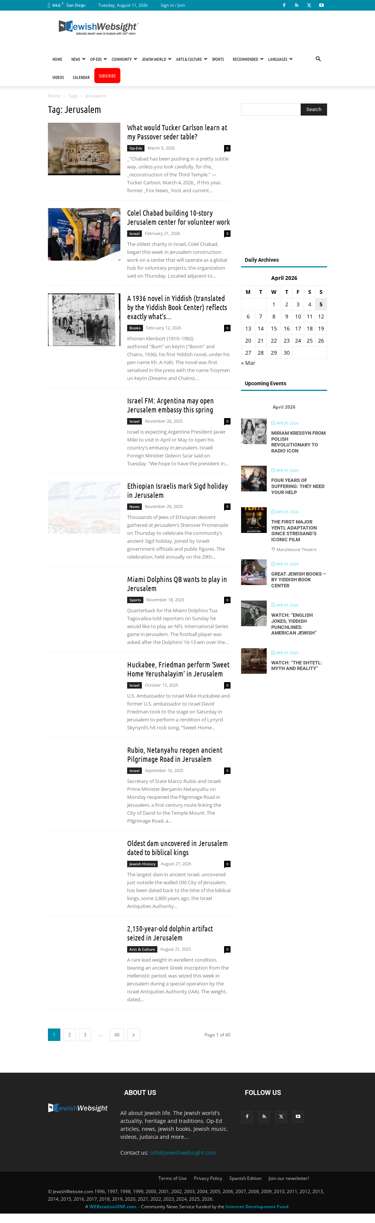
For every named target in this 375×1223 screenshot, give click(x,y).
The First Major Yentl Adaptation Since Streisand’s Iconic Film (294, 530)
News (78, 59)
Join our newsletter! (289, 1178)
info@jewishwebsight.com (183, 1152)
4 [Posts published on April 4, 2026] (309, 304)
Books (135, 327)
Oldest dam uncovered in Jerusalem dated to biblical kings (177, 847)
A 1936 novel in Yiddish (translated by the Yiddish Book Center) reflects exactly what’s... (177, 307)
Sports (218, 59)
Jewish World (157, 59)
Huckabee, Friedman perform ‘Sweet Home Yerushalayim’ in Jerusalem (178, 669)
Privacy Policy (208, 1178)
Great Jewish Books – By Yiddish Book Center (298, 579)
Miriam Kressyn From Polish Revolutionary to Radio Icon (298, 442)
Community (124, 59)
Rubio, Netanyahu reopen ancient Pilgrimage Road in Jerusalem (174, 754)
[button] (318, 59)
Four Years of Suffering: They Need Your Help (297, 486)
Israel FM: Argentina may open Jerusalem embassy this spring (170, 405)
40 (117, 1035)
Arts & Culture (191, 59)
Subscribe (107, 76)
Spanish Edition (245, 1178)
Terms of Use (172, 1178)
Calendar (81, 77)
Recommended (248, 59)
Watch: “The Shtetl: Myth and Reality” (296, 666)
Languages (280, 59)
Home (57, 59)
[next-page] (133, 1034)
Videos (58, 77)
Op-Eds (98, 59)
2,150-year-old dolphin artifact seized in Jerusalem (170, 933)
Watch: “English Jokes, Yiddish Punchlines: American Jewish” (294, 624)
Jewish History (142, 863)
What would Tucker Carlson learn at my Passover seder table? (177, 132)
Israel (134, 233)
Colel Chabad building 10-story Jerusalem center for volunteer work (178, 217)
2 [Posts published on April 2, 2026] (286, 304)
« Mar (248, 362)
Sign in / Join (173, 5)
